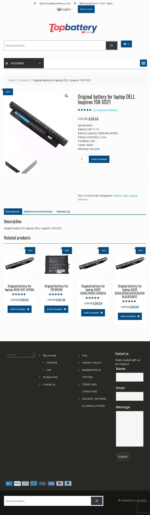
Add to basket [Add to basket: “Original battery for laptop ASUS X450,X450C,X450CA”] (91, 312)
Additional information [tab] (38, 211)
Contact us (49, 384)
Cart (48, 369)
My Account (86, 9)
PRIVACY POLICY (91, 362)
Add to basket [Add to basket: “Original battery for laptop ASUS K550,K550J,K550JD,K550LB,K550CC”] (128, 316)
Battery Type (120, 195)
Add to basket (99, 159)
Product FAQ (50, 377)
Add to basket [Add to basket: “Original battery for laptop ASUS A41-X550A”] (18, 309)
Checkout (51, 362)
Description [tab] (12, 211)
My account (49, 355)
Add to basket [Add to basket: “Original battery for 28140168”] (54, 309)
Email (121, 388)
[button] (143, 63)
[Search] (111, 45)
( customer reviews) (105, 110)
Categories (15, 63)
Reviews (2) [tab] (63, 211)
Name (121, 368)
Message (124, 407)
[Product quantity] (83, 159)
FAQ (84, 355)
